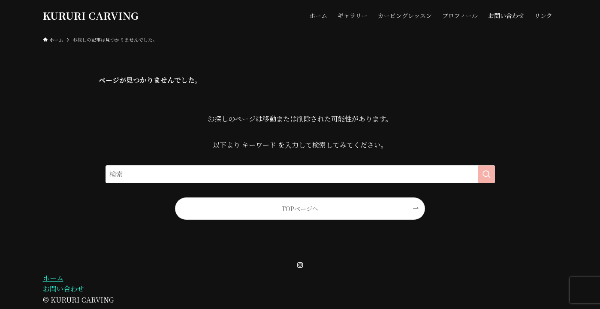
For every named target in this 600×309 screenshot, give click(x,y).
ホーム (53, 278)
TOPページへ (300, 208)
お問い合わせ (63, 289)
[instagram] (300, 265)
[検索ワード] (300, 174)
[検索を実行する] (486, 174)
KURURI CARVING (91, 15)
